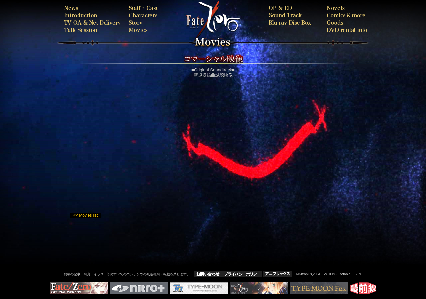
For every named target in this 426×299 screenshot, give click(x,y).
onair (93, 22)
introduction (93, 15)
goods (347, 22)
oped (292, 8)
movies (158, 30)
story (144, 22)
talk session (93, 30)
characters (144, 15)
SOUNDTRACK (292, 15)
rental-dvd (347, 30)
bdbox (292, 22)
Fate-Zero (238, 20)
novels (347, 8)
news (93, 8)
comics (347, 15)
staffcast (144, 8)
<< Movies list (85, 215)
